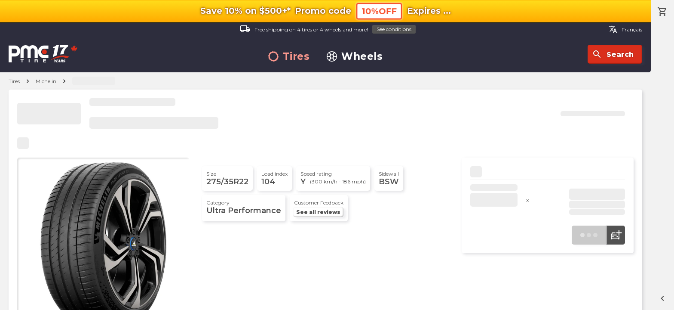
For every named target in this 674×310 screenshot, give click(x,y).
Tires (289, 56)
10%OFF (379, 11)
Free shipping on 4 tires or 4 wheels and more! (328, 29)
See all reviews (318, 212)
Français (625, 29)
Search (613, 54)
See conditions (394, 29)
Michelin (46, 81)
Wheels (355, 56)
